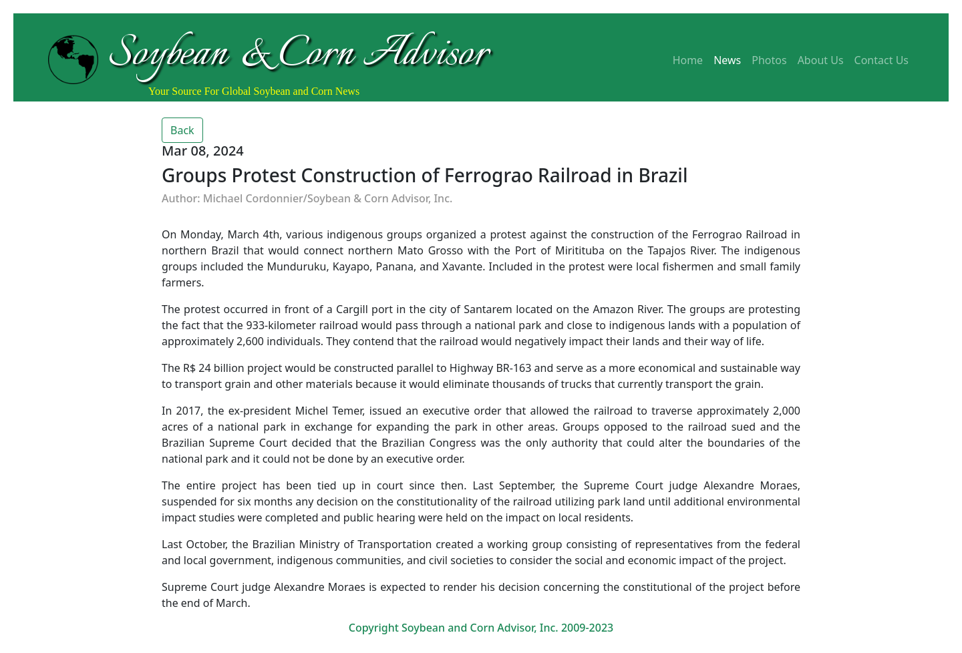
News (727, 60)
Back (182, 130)
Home (688, 60)
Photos (769, 60)
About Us (821, 60)
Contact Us (881, 60)
